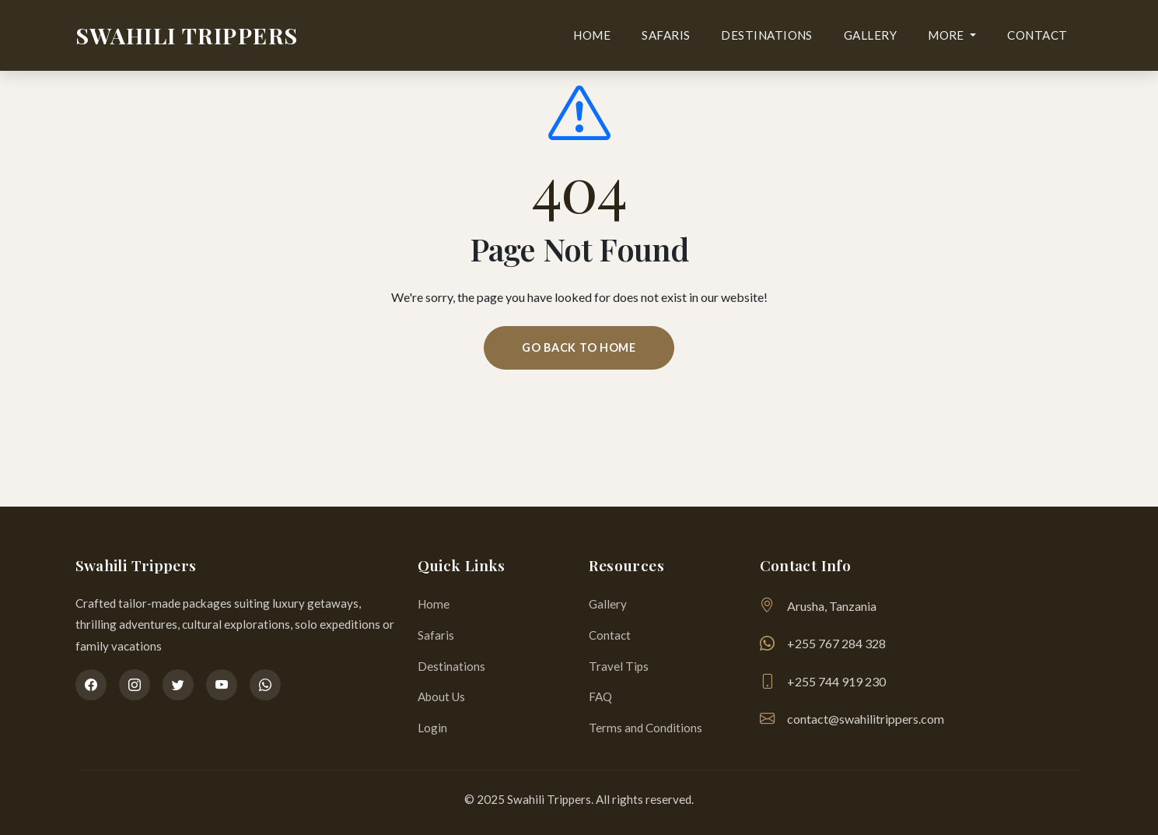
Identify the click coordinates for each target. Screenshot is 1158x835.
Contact (1037, 35)
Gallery (870, 35)
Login (432, 728)
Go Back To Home (579, 347)
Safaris (666, 35)
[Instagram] (134, 684)
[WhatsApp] (265, 684)
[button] (952, 35)
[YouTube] (221, 684)
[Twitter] (178, 684)
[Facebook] (91, 684)
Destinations (766, 35)
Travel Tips (619, 666)
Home (591, 35)
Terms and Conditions (645, 728)
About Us (441, 696)
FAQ (600, 696)
